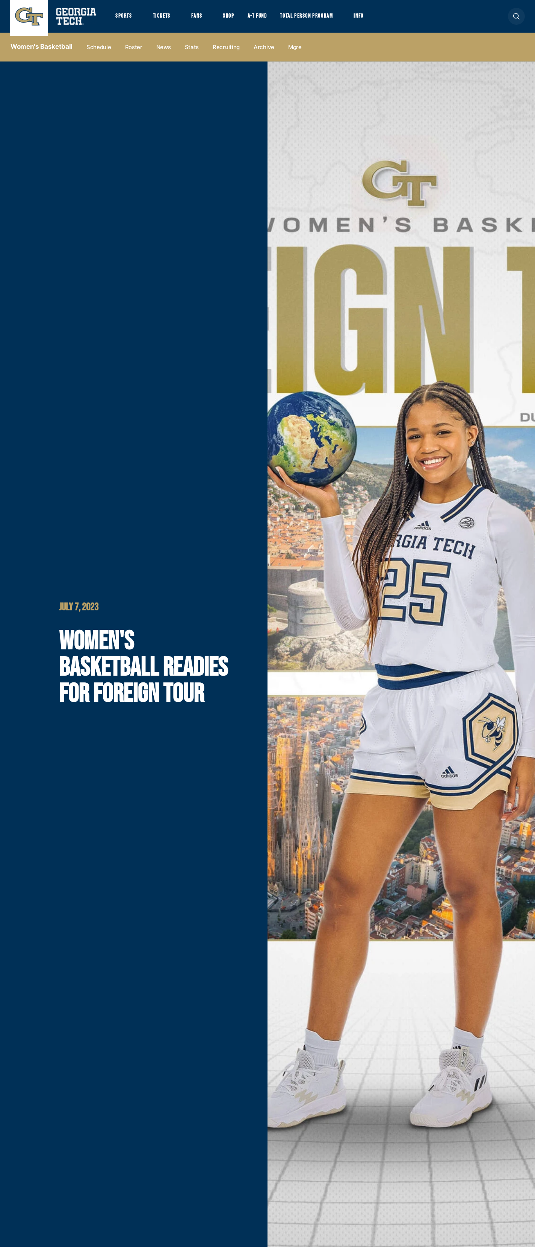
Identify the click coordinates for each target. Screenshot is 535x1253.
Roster (133, 53)
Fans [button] (203, 19)
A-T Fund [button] (268, 19)
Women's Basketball (42, 53)
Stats (192, 53)
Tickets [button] (165, 19)
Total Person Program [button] (323, 19)
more (295, 53)
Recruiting (226, 53)
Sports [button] (124, 19)
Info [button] (380, 19)
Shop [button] (237, 19)
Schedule (98, 53)
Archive (264, 53)
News (163, 53)
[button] (516, 19)
